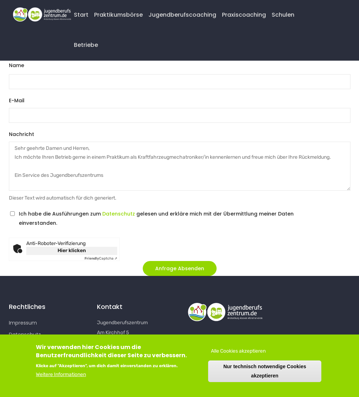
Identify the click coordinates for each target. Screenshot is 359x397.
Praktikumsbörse (118, 15)
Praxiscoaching (244, 15)
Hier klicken (72, 251)
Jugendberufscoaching (182, 15)
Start (81, 15)
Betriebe (86, 45)
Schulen (283, 15)
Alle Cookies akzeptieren (238, 353)
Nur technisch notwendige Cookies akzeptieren (264, 372)
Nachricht (21, 134)
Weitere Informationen (61, 376)
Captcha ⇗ (101, 258)
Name (16, 65)
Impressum (23, 322)
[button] (180, 268)
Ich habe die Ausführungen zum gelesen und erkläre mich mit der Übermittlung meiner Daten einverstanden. (156, 218)
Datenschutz (118, 213)
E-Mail (17, 100)
